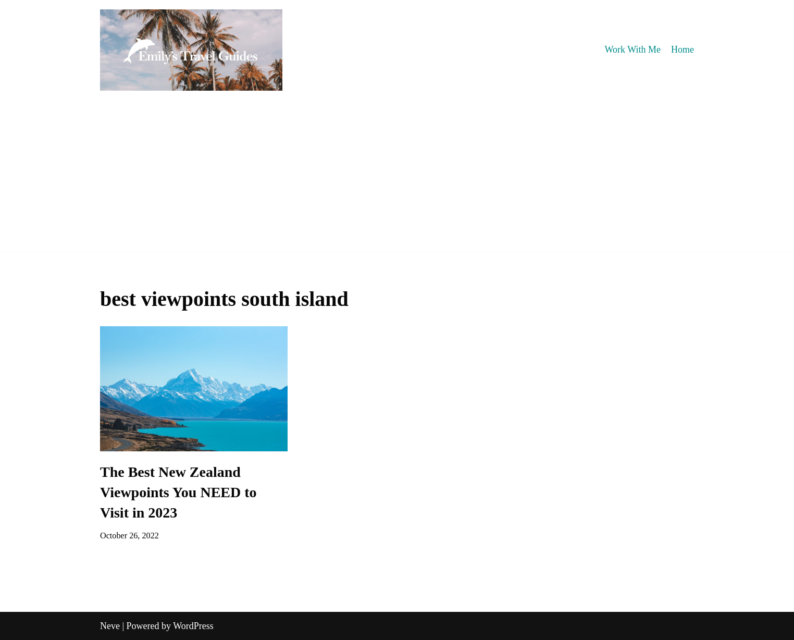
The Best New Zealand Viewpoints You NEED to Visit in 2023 (178, 492)
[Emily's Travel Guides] (191, 50)
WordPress (193, 626)
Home (682, 49)
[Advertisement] (397, 178)
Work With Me (633, 49)
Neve (110, 626)
